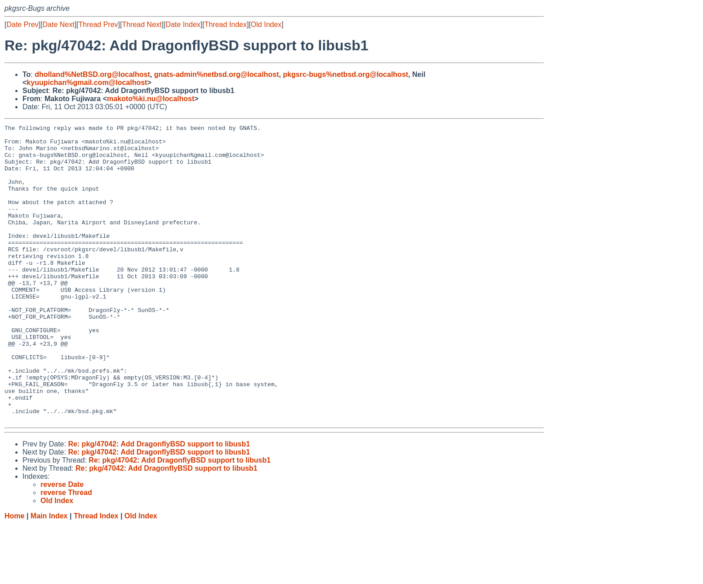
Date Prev (22, 24)
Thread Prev (98, 24)
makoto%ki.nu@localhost (150, 99)
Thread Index (226, 24)
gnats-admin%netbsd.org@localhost (216, 74)
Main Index (49, 575)
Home (14, 575)
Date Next (58, 24)
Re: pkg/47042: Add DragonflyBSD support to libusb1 (159, 503)
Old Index (266, 24)
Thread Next (141, 24)
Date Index (182, 24)
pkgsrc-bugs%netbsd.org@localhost (345, 74)
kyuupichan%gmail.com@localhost (87, 82)
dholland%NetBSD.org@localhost (92, 74)
